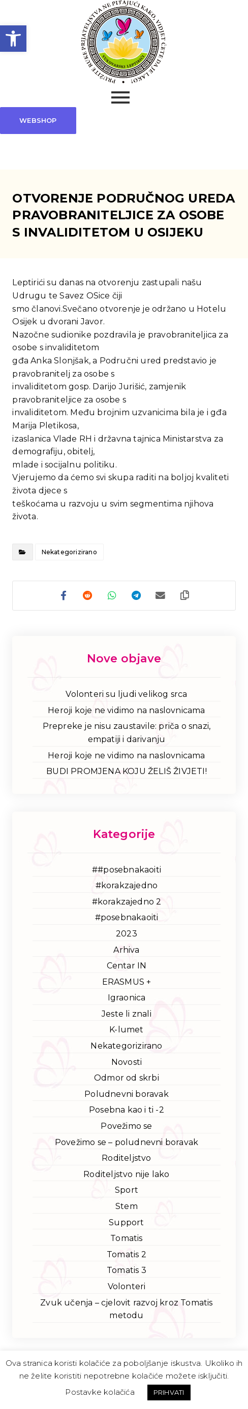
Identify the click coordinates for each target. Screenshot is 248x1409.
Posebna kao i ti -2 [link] (126, 1111)
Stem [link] (126, 1208)
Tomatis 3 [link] (126, 1272)
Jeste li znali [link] (126, 1015)
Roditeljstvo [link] (126, 1159)
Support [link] (126, 1223)
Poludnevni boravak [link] (126, 1095)
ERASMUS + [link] (126, 983)
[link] (13, 38)
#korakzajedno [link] (127, 887)
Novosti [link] (126, 1063)
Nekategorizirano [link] (69, 552)
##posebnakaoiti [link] (126, 871)
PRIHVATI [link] (168, 1392)
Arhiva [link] (126, 951)
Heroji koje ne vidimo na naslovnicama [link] (126, 711)
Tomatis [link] (126, 1240)
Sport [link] (126, 1191)
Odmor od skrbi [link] (126, 1079)
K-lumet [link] (126, 1031)
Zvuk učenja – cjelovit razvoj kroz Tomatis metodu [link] (126, 1310)
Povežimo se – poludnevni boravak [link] (126, 1143)
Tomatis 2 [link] (126, 1255)
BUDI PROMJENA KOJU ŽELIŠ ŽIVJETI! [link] (126, 773)
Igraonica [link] (127, 999)
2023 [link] (126, 935)
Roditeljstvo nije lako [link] (126, 1175)
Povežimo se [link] (126, 1127)
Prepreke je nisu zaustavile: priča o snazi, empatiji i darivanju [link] (127, 734)
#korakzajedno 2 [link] (127, 903)
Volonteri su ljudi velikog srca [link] (126, 695)
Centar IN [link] (127, 967)
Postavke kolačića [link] (99, 1392)
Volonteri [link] (127, 1288)
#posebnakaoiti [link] (127, 919)
